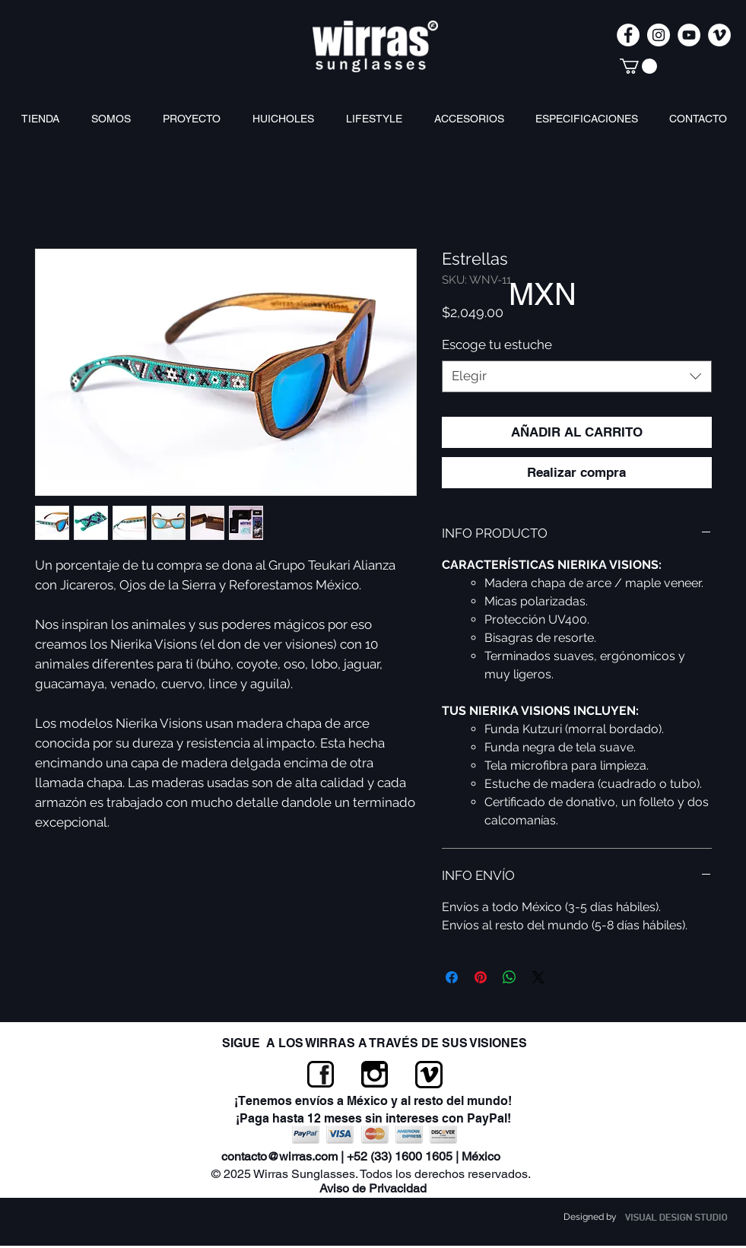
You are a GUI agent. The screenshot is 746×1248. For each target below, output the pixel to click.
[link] (638, 66)
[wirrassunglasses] (658, 35)
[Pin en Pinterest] (480, 977)
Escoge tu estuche (497, 344)
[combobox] (577, 376)
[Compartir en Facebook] (452, 977)
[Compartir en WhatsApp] (509, 977)
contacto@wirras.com (279, 1156)
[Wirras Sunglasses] (628, 35)
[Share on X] (538, 977)
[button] (473, 119)
